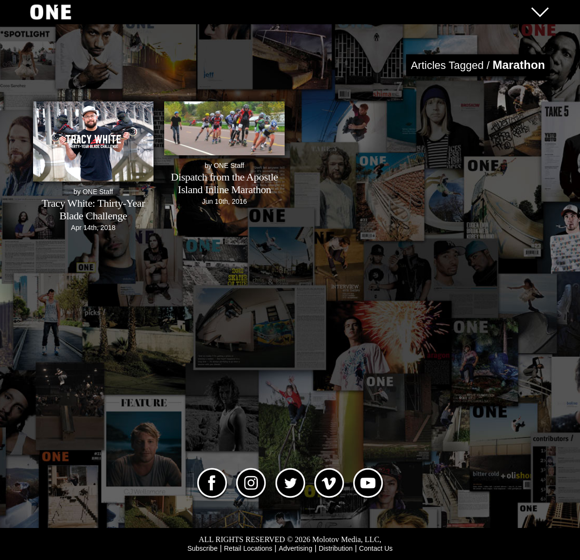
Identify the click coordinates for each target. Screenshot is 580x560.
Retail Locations (248, 548)
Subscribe (203, 548)
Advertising (295, 548)
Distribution (336, 548)
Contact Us (375, 548)
